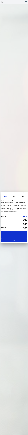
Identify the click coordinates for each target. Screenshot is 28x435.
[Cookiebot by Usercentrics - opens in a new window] (21, 193)
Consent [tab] (5, 196)
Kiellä (14, 240)
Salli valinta (14, 236)
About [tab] (23, 196)
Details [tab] (14, 196)
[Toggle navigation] (26, 2)
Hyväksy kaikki (14, 232)
